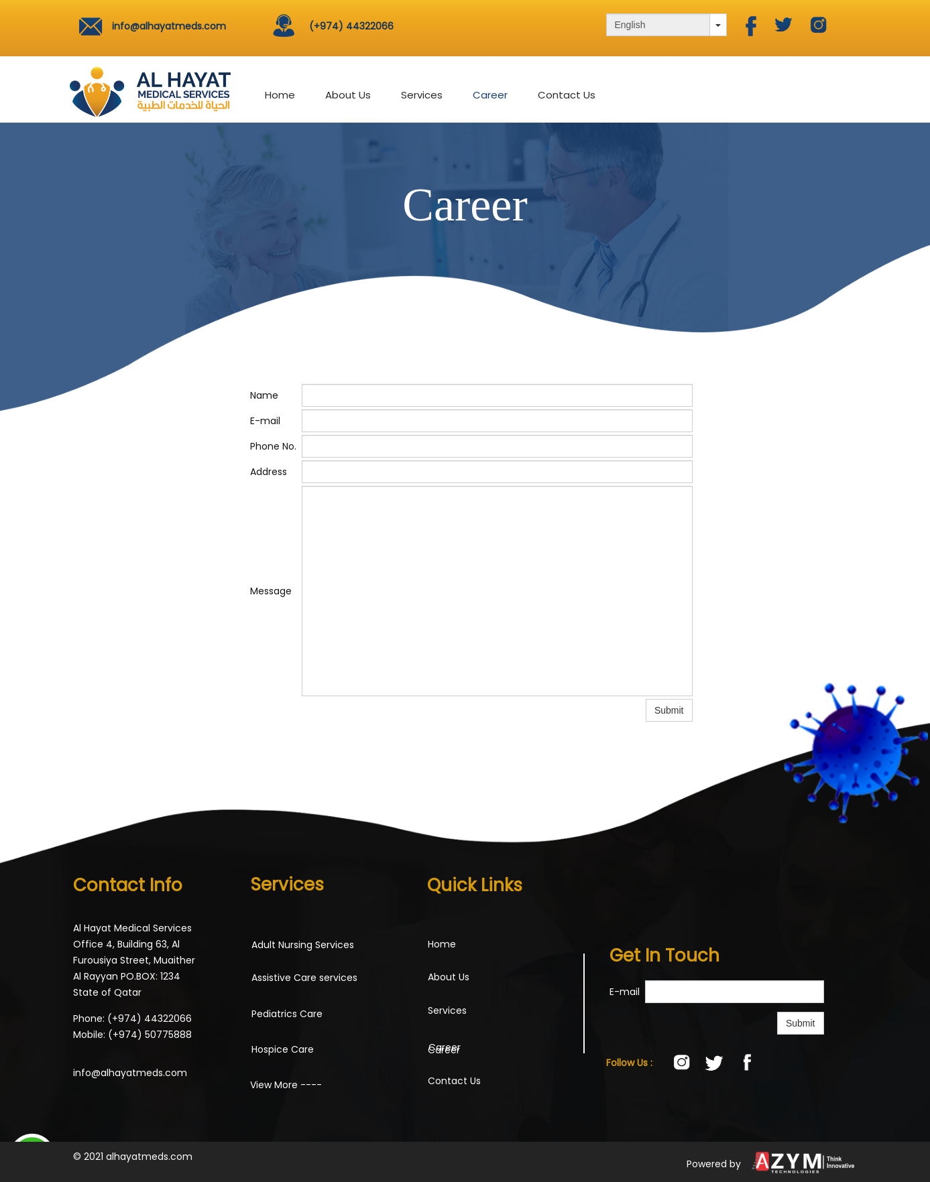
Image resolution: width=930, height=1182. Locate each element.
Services (422, 95)
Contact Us (566, 95)
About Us (348, 95)
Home (280, 95)
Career (490, 95)
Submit (800, 1023)
